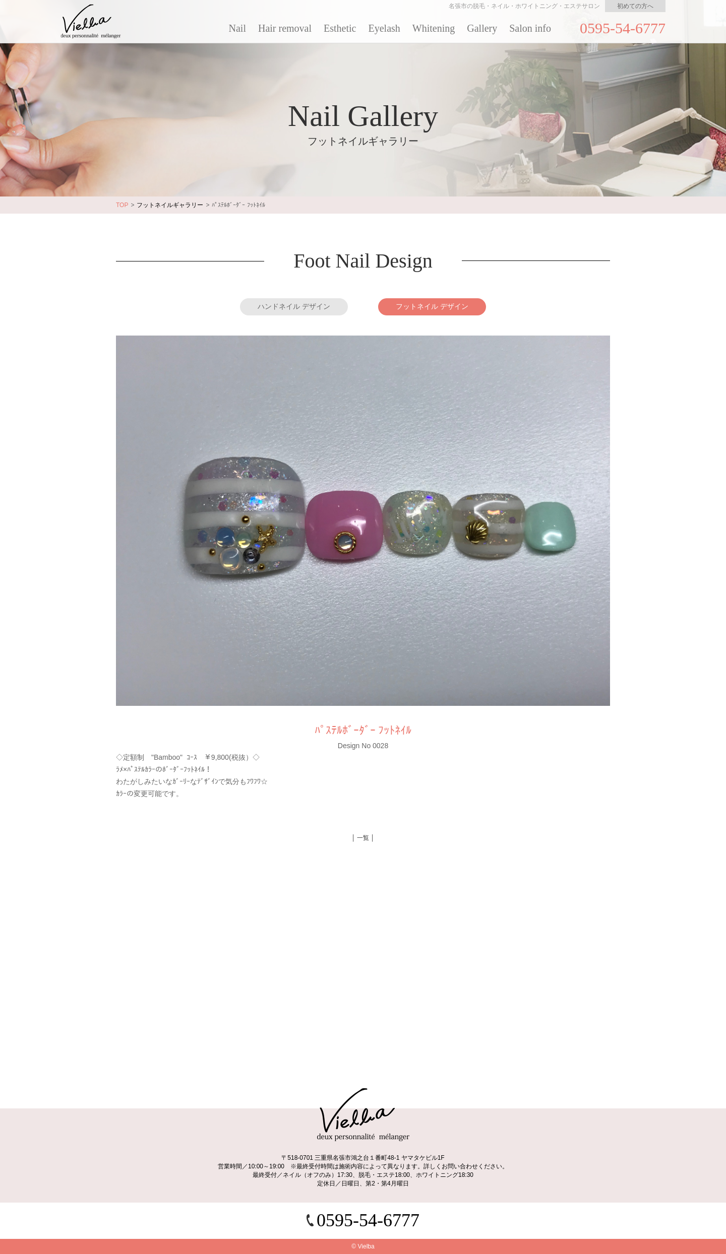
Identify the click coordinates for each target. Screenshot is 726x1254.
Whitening (433, 28)
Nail (237, 28)
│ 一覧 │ (363, 837)
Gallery (482, 28)
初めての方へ (635, 6)
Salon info (530, 28)
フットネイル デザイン (432, 306)
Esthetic (340, 28)
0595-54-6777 (623, 28)
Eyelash (384, 28)
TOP (122, 205)
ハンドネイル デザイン (294, 306)
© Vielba (362, 1246)
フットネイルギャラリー (170, 205)
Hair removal (285, 28)
